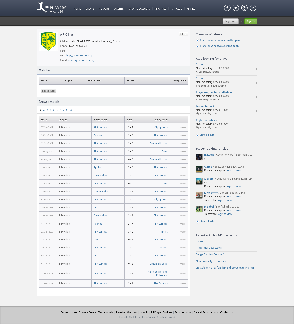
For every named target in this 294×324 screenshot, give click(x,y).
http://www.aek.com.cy (79, 55)
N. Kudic (209, 154)
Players (104, 8)
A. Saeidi (209, 179)
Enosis (164, 247)
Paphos (98, 135)
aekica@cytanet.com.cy (81, 60)
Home (77, 8)
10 (70, 109)
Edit (183, 34)
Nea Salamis (161, 283)
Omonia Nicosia (159, 143)
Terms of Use (69, 312)
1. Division (64, 127)
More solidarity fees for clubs (211, 261)
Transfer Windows (127, 312)
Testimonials (106, 312)
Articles (176, 8)
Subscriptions (183, 312)
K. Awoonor (211, 192)
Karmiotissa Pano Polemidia (158, 273)
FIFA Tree (160, 8)
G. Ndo (208, 166)
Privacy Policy (87, 312)
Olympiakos (161, 127)
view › (183, 127)
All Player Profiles (161, 312)
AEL (166, 183)
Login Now (230, 21)
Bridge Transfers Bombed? (210, 254)
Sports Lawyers (139, 8)
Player (199, 241)
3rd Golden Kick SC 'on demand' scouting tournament (225, 267)
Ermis (164, 231)
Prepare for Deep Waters (209, 247)
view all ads (207, 135)
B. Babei (209, 206)
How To (144, 312)
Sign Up (251, 21)
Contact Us (227, 312)
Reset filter (48, 90)
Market (192, 8)
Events (90, 8)
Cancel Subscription (206, 312)
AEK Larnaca (101, 127)
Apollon (98, 167)
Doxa (165, 151)
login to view (234, 170)
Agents (119, 8)
